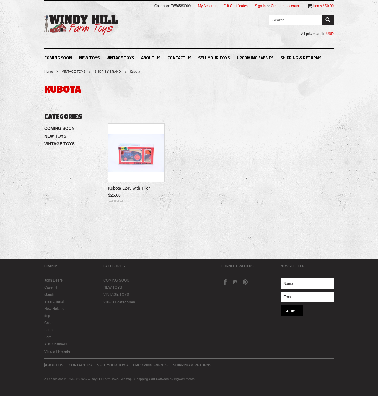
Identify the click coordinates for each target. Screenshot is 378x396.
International (54, 302)
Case (48, 323)
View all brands (57, 352)
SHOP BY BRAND (107, 71)
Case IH (50, 287)
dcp (47, 316)
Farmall (50, 330)
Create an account (285, 6)
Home (48, 71)
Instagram (235, 281)
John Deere (53, 280)
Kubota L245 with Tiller (129, 188)
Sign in (260, 6)
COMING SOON (58, 57)
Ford (48, 337)
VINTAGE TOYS (120, 57)
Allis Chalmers (55, 344)
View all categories (119, 302)
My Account (207, 6)
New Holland (54, 309)
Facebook (225, 281)
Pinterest (245, 281)
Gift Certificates (236, 6)
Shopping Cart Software (151, 379)
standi (49, 294)
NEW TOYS (89, 57)
